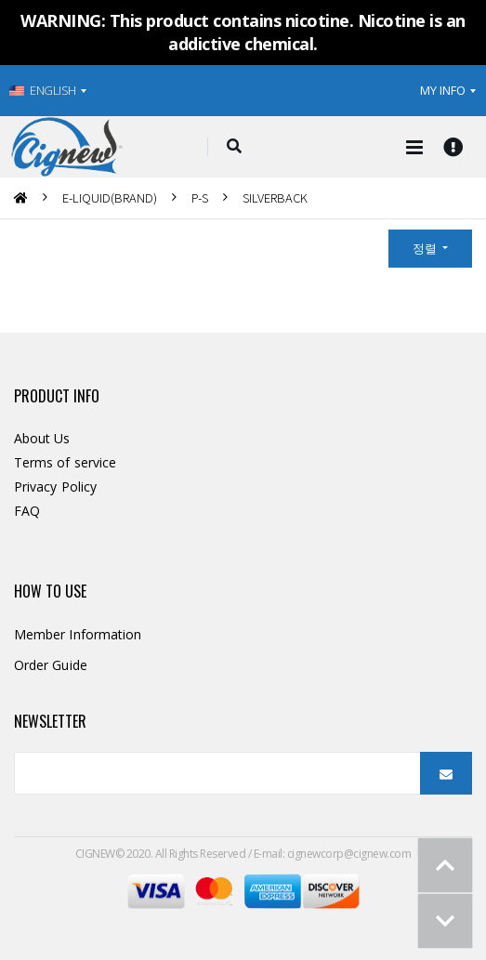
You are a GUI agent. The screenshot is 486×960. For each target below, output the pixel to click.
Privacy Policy (55, 486)
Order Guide (50, 665)
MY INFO (443, 90)
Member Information (77, 634)
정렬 (426, 248)
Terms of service (65, 462)
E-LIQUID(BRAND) (109, 197)
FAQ (27, 510)
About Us (42, 438)
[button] (233, 146)
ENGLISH (42, 90)
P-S (199, 197)
